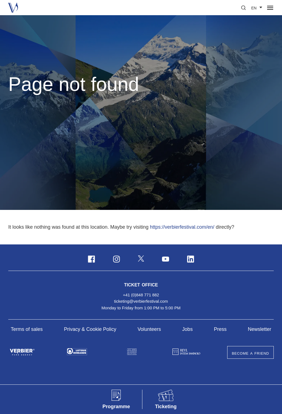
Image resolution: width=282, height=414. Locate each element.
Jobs (187, 329)
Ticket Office (141, 284)
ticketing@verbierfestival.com (141, 301)
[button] (243, 7)
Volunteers (149, 329)
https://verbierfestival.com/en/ (182, 227)
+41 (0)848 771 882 (141, 294)
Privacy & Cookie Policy (90, 329)
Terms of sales (27, 329)
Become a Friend (250, 353)
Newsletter (259, 329)
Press (220, 329)
